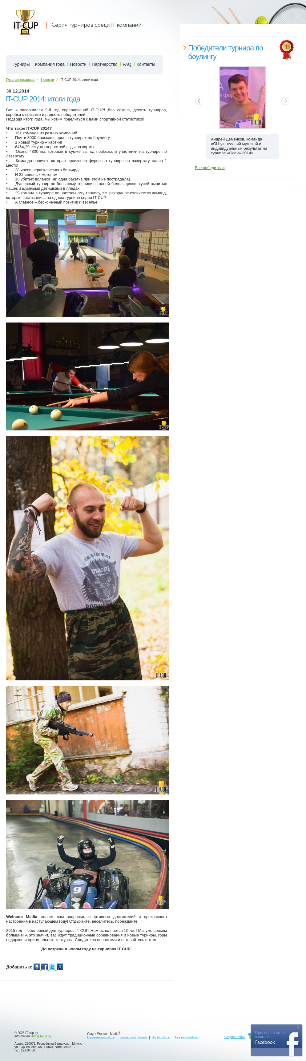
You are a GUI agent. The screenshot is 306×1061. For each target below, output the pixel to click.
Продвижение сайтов (101, 1037)
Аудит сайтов (161, 1037)
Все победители (210, 167)
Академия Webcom (187, 1037)
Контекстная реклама (133, 1037)
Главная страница (20, 79)
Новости (47, 79)
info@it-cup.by (41, 1036)
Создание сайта (234, 1037)
